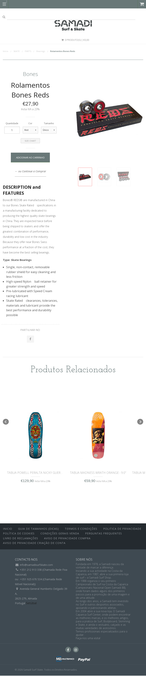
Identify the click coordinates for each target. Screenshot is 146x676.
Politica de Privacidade (122, 529)
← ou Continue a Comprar (30, 171)
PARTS (28, 51)
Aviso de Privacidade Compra (67, 538)
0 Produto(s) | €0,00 (75, 40)
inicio (7, 529)
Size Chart (30, 140)
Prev (6, 422)
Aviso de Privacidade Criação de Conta (34, 543)
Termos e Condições (81, 529)
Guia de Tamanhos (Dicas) (38, 529)
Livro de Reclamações (20, 538)
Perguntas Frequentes (103, 534)
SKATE (16, 51)
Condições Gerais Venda (60, 534)
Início (5, 51)
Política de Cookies (19, 534)
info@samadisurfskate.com (36, 565)
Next (140, 422)
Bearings (40, 51)
